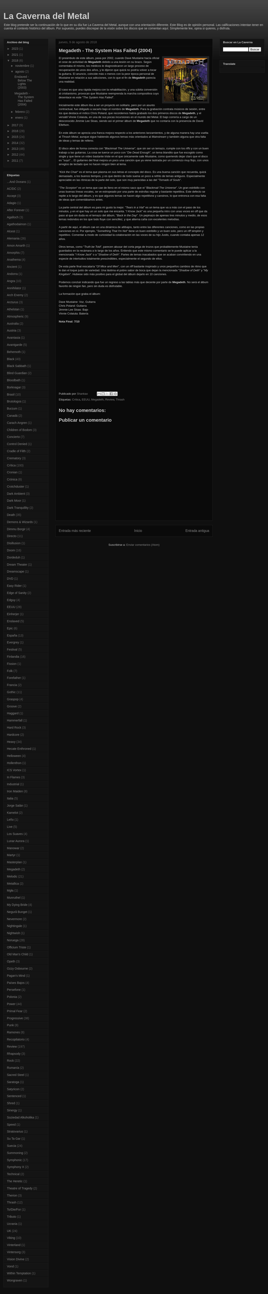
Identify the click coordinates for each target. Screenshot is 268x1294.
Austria (11, 330)
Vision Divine (15, 1259)
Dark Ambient (16, 493)
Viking (11, 1238)
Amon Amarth (16, 245)
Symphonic (14, 1160)
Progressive (15, 1018)
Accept (11, 196)
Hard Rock (14, 727)
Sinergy (12, 1110)
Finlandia (13, 656)
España (12, 635)
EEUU (85, 399)
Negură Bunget (17, 912)
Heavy (11, 742)
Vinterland (14, 1245)
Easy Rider (14, 585)
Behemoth (14, 352)
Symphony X (15, 1167)
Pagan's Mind (16, 975)
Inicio (138, 531)
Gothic (11, 692)
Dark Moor (14, 500)
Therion (12, 1195)
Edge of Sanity (17, 593)
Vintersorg (14, 1252)
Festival (12, 649)
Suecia (11, 1145)
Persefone (14, 989)
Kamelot (12, 812)
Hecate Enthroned (19, 748)
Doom (11, 550)
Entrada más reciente (75, 531)
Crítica (76, 399)
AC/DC (11, 188)
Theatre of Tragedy (19, 1188)
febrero (20, 111)
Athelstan (13, 309)
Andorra (12, 274)
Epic (10, 628)
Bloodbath (14, 380)
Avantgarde (14, 344)
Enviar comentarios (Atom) (143, 544)
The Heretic (14, 1181)
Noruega (13, 940)
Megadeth (97, 399)
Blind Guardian (17, 373)
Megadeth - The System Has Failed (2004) (24, 99)
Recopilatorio (16, 1039)
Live (10, 826)
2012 (15, 154)
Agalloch (13, 217)
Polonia (12, 997)
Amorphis (13, 252)
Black (10, 359)
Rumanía (13, 1067)
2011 (15, 160)
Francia (12, 685)
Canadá (12, 415)
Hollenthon (14, 763)
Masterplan (14, 862)
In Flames (13, 777)
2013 (15, 148)
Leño (10, 819)
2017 (15, 125)
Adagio (11, 203)
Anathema (14, 259)
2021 (15, 54)
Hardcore (13, 734)
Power (11, 1004)
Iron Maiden (15, 791)
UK (9, 1231)
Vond (10, 1266)
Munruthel (13, 897)
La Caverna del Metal (46, 16)
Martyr (11, 855)
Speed (11, 1124)
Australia (13, 323)
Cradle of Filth (16, 451)
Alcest (11, 231)
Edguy (11, 600)
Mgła (10, 890)
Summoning (15, 1153)
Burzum (12, 408)
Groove (12, 706)
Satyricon (13, 1089)
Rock (10, 1060)
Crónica (12, 479)
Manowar (13, 848)
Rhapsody (14, 1053)
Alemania (13, 238)
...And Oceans (16, 181)
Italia (10, 798)
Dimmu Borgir (16, 529)
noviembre (22, 65)
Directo (11, 536)
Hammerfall (14, 720)
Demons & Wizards (20, 522)
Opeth (11, 961)
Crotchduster (15, 486)
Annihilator (14, 288)
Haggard (13, 713)
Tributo (11, 1216)
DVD (10, 578)
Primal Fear (14, 1011)
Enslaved (13, 621)
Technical (13, 1174)
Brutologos (14, 401)
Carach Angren (17, 422)
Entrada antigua (197, 531)
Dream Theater (17, 564)
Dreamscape (15, 571)
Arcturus (12, 302)
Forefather (14, 678)
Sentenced (14, 1096)
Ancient (12, 266)
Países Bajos (16, 982)
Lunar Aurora (15, 841)
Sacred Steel (15, 1075)
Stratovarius (15, 1131)
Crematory (14, 458)
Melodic (12, 876)
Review (109, 399)
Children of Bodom (19, 430)
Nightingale (14, 926)
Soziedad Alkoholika (20, 1117)
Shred (11, 1103)
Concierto (13, 437)
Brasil (10, 394)
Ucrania (12, 1223)
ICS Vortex (14, 770)
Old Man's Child (17, 954)
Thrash (120, 399)
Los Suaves (15, 834)
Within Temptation (19, 1273)
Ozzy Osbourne (17, 968)
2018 (15, 60)
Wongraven (14, 1280)
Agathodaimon (16, 224)
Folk (10, 671)
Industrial (13, 784)
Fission (11, 663)
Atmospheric (15, 316)
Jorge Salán (15, 805)
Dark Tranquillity (18, 507)
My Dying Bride (17, 904)
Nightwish (13, 933)
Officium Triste (16, 947)
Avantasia (13, 337)
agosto (20, 71)
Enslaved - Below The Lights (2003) (23, 82)
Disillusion (14, 543)
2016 (15, 131)
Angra (11, 281)
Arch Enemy (15, 295)
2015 (15, 137)
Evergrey (13, 642)
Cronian (12, 472)
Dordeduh (13, 557)
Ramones (13, 1032)
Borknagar (14, 387)
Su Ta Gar (14, 1138)
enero (19, 117)
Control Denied (17, 444)
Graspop (13, 699)
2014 (15, 143)
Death (11, 515)
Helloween (14, 756)
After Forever (16, 210)
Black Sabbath (16, 366)
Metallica (13, 883)
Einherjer (13, 614)
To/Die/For (14, 1209)
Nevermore (14, 919)
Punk (10, 1025)
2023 (15, 48)
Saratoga (13, 1082)
